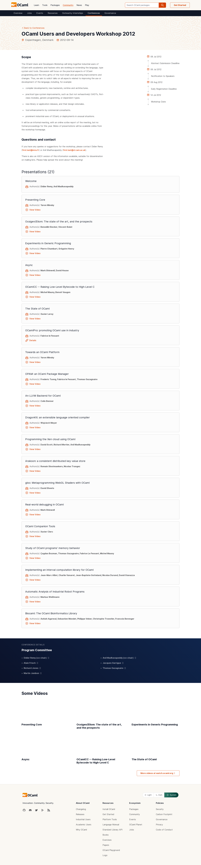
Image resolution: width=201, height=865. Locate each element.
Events (39, 13)
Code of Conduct (164, 829)
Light (148, 795)
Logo (105, 855)
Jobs (29, 13)
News (79, 5)
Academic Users (83, 824)
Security (160, 809)
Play (87, 5)
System (171, 795)
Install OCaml (109, 809)
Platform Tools (110, 819)
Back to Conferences (33, 28)
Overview (18, 13)
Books (106, 834)
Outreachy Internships (72, 13)
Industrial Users (83, 819)
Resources (53, 13)
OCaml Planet (135, 824)
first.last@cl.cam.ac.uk (74, 150)
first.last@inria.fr (30, 150)
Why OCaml (81, 829)
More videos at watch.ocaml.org (158, 773)
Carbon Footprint (164, 814)
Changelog (81, 809)
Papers (106, 845)
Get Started (180, 5)
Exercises (107, 840)
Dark (159, 795)
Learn (36, 5)
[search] (162, 5)
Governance (110, 13)
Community (68, 5)
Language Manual (111, 824)
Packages (55, 5)
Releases (80, 814)
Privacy (159, 824)
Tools (44, 5)
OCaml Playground (111, 850)
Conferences (94, 13)
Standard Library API (113, 829)
